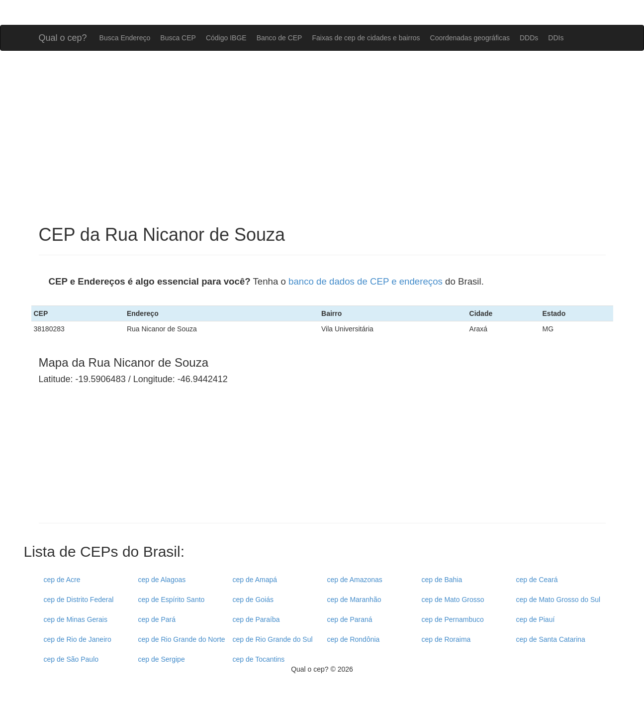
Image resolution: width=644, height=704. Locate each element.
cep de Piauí (535, 619)
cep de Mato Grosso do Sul (558, 599)
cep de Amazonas (354, 580)
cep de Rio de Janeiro (77, 639)
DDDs (529, 38)
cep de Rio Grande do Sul (273, 639)
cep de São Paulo (71, 659)
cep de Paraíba (256, 619)
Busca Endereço (125, 38)
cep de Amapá (255, 580)
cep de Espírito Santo (171, 599)
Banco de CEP (279, 38)
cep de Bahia (442, 580)
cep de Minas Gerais (75, 619)
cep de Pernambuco (453, 619)
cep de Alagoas (162, 580)
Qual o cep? (63, 36)
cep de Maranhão (354, 599)
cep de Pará (157, 619)
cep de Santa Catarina (550, 639)
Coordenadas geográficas (470, 38)
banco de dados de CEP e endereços (365, 281)
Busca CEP (178, 38)
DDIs (555, 38)
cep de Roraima (446, 639)
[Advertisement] (322, 137)
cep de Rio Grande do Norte (181, 639)
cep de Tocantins (259, 659)
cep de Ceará (537, 580)
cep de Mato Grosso (453, 599)
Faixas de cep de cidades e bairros (366, 38)
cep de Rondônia (353, 639)
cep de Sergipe (161, 659)
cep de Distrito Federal (79, 599)
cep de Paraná (349, 619)
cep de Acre (62, 580)
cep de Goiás (253, 599)
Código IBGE (226, 38)
